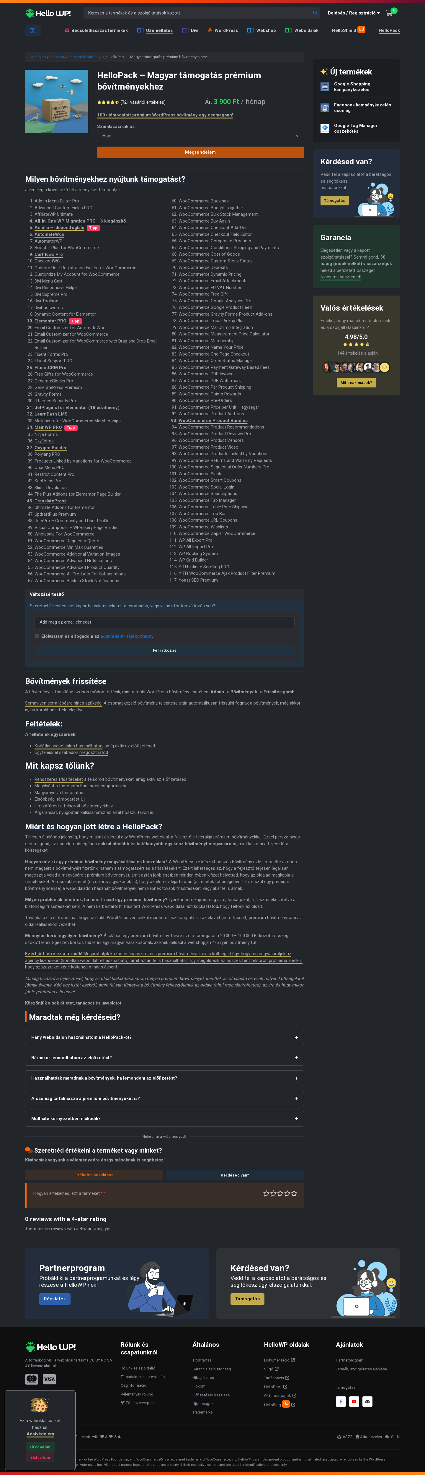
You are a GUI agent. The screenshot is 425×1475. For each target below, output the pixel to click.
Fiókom (198, 1386)
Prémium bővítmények (85, 57)
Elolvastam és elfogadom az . (97, 636)
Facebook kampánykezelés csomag (362, 107)
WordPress (223, 30)
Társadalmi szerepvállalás (143, 1377)
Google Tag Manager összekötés (355, 128)
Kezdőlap (38, 57)
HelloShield (346, 29)
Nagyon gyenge (266, 1193)
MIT (50, 1360)
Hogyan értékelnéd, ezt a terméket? (69, 1193)
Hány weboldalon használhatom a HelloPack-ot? (81, 1037)
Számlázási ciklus (116, 126)
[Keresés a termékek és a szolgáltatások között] (202, 13)
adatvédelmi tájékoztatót (126, 636)
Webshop (261, 30)
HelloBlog (277, 1403)
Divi (190, 30)
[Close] (40, 1447)
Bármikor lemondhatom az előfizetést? (71, 1057)
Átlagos (280, 1193)
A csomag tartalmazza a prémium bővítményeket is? (85, 1098)
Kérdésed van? (235, 1175)
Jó (287, 1193)
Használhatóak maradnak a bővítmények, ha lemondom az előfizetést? (104, 1078)
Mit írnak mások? (356, 382)
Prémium (56, 57)
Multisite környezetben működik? (66, 1118)
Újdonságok (203, 1403)
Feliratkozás (164, 650)
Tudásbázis (274, 1378)
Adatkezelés (369, 1437)
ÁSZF (344, 1437)
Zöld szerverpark (138, 1403)
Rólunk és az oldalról (138, 1368)
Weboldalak (301, 30)
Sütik (392, 1437)
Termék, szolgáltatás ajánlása (361, 1369)
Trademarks (202, 1412)
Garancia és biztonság (211, 1369)
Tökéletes (294, 1193)
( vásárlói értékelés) (144, 102)
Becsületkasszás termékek (96, 30)
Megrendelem (200, 152)
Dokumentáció (277, 1360)
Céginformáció (133, 1385)
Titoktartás (202, 1360)
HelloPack (386, 30)
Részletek (55, 1299)
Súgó (268, 1369)
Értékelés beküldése (94, 1175)
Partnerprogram (349, 1360)
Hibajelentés (203, 1377)
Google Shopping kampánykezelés (352, 86)
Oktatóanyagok (277, 1395)
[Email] (165, 622)
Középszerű (273, 1193)
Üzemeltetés (155, 30)
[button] (355, 13)
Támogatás (334, 200)
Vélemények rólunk (137, 1394)
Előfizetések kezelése (211, 1395)
